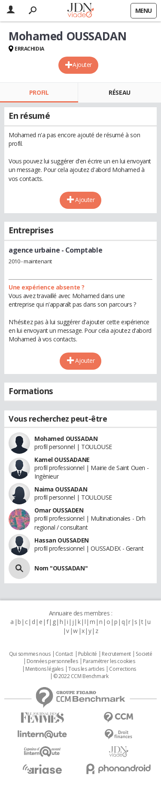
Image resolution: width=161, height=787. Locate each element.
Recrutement (116, 654)
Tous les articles (86, 669)
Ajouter (82, 64)
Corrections (122, 669)
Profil (39, 92)
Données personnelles (52, 661)
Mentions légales (44, 669)
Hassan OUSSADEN (61, 540)
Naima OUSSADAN (60, 489)
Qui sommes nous (30, 654)
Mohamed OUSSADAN (65, 438)
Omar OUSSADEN (59, 510)
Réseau (119, 92)
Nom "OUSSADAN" (61, 568)
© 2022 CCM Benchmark (81, 676)
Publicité (87, 654)
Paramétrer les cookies (109, 661)
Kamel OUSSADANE (62, 459)
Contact (64, 654)
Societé (144, 654)
